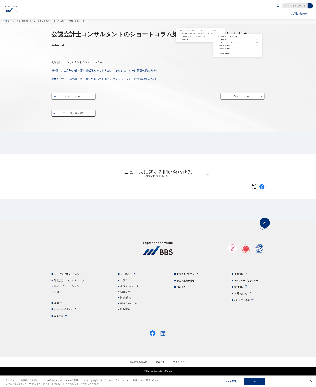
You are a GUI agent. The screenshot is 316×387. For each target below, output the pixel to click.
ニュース (14, 21)
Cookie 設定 (230, 381)
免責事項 (160, 365)
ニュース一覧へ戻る (73, 114)
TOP (5, 21)
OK (254, 381)
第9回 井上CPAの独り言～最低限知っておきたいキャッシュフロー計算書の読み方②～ (105, 79)
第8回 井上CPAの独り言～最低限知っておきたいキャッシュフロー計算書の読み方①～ (105, 70)
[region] (158, 381)
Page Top (259, 228)
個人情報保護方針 (138, 365)
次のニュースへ (242, 97)
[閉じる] (310, 380)
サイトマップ (179, 365)
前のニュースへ (73, 97)
